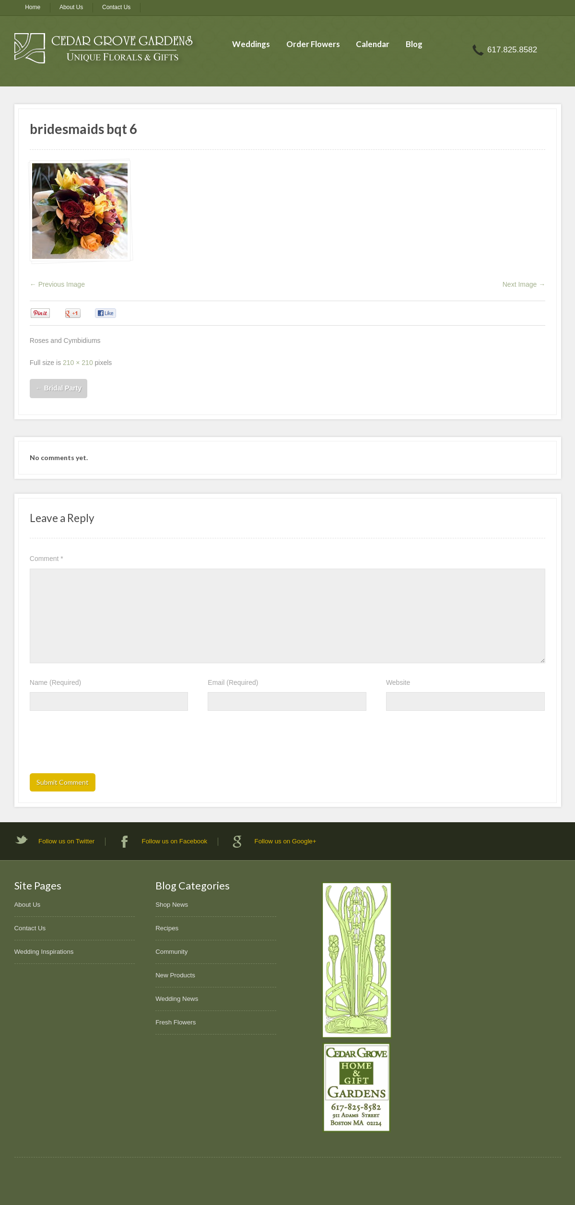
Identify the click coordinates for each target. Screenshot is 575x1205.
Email (233, 682)
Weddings (251, 44)
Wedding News (176, 998)
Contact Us (116, 7)
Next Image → (524, 284)
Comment (46, 558)
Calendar (372, 44)
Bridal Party (58, 388)
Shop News (171, 904)
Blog (414, 44)
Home (32, 7)
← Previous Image (57, 284)
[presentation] (103, 745)
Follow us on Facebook (175, 841)
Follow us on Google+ (286, 841)
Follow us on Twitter (66, 841)
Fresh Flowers (175, 1022)
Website (398, 682)
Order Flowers (313, 44)
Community (171, 951)
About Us (71, 7)
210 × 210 (78, 362)
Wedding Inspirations (44, 951)
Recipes (166, 928)
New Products (175, 975)
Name (55, 682)
